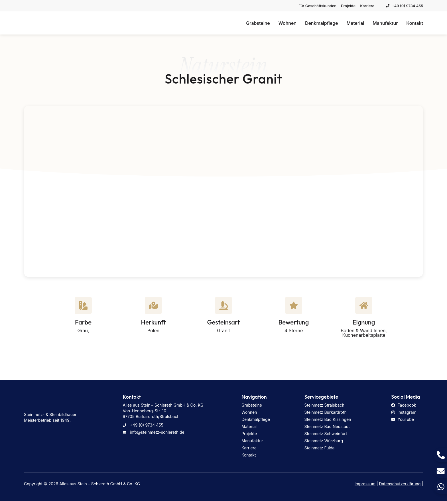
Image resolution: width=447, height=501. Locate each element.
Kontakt (414, 23)
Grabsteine (258, 23)
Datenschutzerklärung (400, 483)
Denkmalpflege (321, 23)
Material (355, 23)
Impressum (365, 483)
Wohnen (287, 23)
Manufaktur (385, 23)
